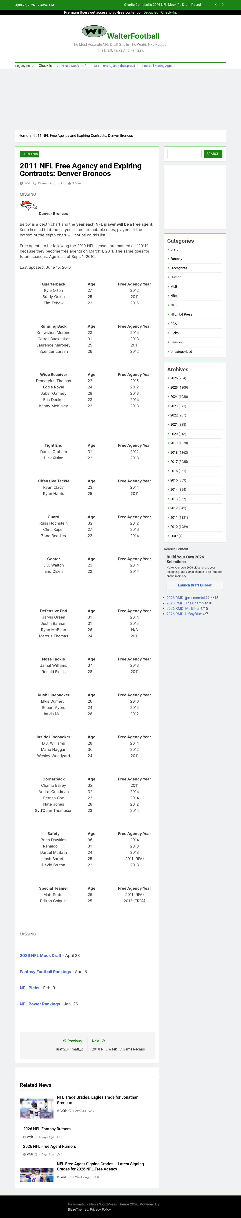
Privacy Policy (100, 1209)
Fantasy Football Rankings (45, 972)
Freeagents (29, 154)
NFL (173, 305)
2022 (174, 415)
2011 (174, 518)
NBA (173, 296)
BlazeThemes (78, 1209)
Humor (175, 277)
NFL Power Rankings (40, 1004)
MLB (173, 287)
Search (213, 154)
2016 (174, 471)
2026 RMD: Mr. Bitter (183, 608)
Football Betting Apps (157, 66)
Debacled (150, 12)
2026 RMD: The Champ (186, 603)
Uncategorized (181, 352)
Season (176, 342)
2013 (174, 499)
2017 (174, 462)
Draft (174, 249)
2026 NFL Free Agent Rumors (49, 1146)
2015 (174, 480)
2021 (174, 425)
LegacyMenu (24, 65)
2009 (174, 536)
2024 (174, 397)
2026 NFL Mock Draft (72, 66)
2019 (174, 443)
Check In (45, 65)
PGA (173, 324)
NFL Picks (29, 988)
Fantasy (176, 259)
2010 (174, 527)
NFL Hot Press (181, 314)
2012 (174, 508)
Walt (27, 183)
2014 (174, 490)
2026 (174, 378)
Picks (174, 333)
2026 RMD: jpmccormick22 (189, 598)
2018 (174, 453)
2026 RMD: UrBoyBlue (185, 614)
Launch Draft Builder (195, 585)
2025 (174, 388)
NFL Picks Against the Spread (114, 66)
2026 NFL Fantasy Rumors (47, 1129)
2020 (174, 434)
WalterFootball (133, 35)
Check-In (168, 12)
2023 (174, 406)
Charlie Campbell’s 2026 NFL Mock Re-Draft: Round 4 (163, 5)
